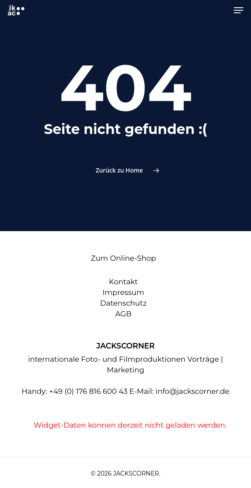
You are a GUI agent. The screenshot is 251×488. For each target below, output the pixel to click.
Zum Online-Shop (123, 258)
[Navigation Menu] (238, 10)
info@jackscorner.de (192, 391)
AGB (123, 313)
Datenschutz (123, 303)
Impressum (123, 292)
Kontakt (123, 281)
